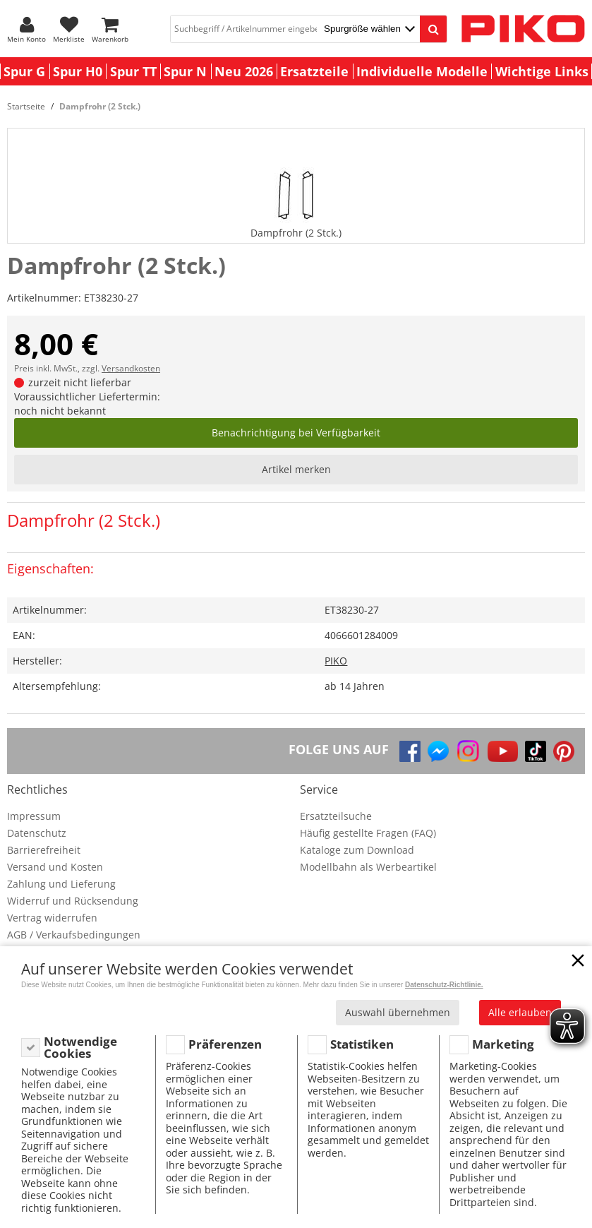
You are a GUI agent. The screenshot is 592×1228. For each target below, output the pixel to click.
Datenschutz (36, 833)
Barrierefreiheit (43, 850)
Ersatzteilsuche (336, 816)
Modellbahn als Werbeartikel (368, 867)
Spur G (24, 71)
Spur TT (133, 71)
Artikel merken (296, 469)
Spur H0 (77, 71)
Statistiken (362, 1044)
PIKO (336, 660)
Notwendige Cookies (80, 1047)
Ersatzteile (314, 71)
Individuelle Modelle (422, 71)
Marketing (503, 1044)
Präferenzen (225, 1044)
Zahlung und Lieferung (61, 883)
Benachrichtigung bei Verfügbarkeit (296, 432)
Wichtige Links (541, 71)
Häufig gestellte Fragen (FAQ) (368, 833)
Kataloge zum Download (357, 850)
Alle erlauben (520, 1012)
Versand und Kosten (55, 867)
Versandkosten (131, 368)
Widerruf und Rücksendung (72, 900)
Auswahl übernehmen (397, 1012)
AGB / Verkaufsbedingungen (73, 934)
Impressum (34, 816)
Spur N (185, 71)
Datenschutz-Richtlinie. (444, 985)
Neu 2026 (244, 71)
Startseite (26, 106)
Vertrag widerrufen (52, 917)
